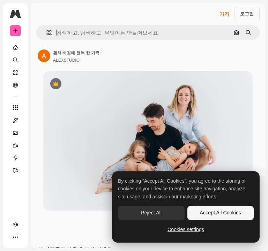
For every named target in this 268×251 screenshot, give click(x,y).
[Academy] (15, 224)
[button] (46, 32)
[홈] (15, 47)
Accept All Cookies (220, 212)
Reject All (151, 212)
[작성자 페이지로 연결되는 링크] (44, 56)
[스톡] (15, 72)
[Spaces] (15, 120)
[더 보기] (15, 237)
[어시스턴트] (15, 170)
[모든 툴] (15, 107)
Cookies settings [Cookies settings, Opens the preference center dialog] (186, 229)
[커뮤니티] (15, 85)
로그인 (247, 13)
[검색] (15, 60)
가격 (224, 14)
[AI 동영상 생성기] (15, 145)
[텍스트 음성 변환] (15, 157)
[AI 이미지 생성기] (15, 132)
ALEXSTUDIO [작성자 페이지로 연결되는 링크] (66, 60)
